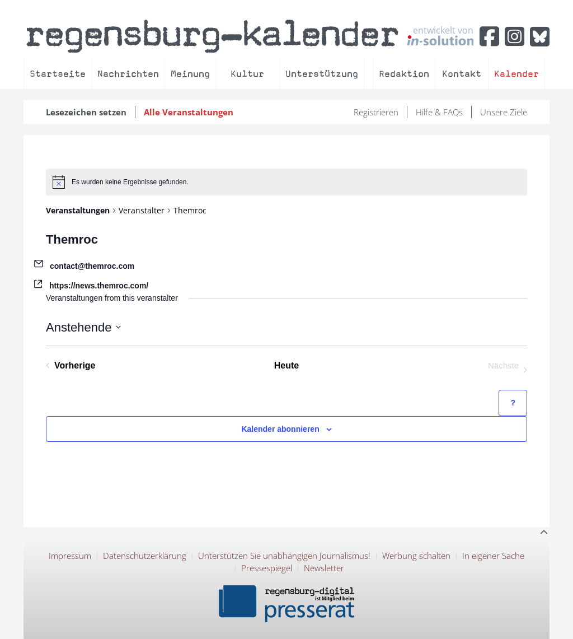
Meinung (190, 74)
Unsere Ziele (503, 112)
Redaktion (404, 74)
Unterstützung (321, 74)
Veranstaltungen (78, 210)
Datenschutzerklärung (144, 555)
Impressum (70, 555)
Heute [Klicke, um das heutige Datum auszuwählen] (286, 365)
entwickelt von (440, 35)
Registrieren (376, 112)
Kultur (247, 74)
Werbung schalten (416, 555)
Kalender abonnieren (280, 429)
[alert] (286, 182)
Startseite (58, 74)
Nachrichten (128, 74)
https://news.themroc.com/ (98, 285)
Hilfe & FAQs (439, 112)
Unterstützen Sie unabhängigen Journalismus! (284, 555)
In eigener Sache (493, 555)
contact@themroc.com (92, 266)
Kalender (516, 74)
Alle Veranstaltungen (188, 112)
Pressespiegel (266, 567)
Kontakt (461, 74)
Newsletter (324, 567)
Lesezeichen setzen (86, 112)
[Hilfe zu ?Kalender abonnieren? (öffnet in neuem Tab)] (513, 403)
